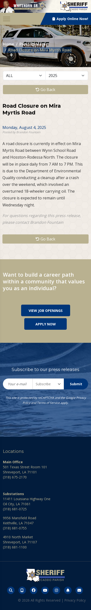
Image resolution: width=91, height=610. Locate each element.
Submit (76, 384)
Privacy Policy (75, 600)
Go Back (45, 89)
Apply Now (45, 324)
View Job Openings (46, 310)
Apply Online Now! (70, 18)
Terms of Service (48, 403)
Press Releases (33, 44)
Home (8, 44)
